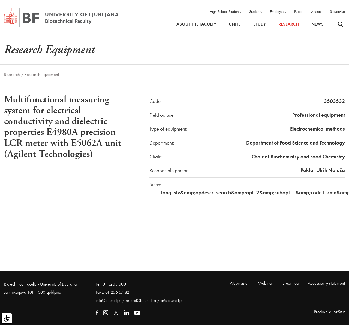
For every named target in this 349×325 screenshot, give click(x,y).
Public (298, 11)
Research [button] (288, 24)
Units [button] (235, 24)
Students (255, 11)
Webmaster (239, 283)
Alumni (316, 11)
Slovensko (337, 11)
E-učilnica (290, 283)
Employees (278, 11)
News (317, 24)
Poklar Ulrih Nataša (322, 170)
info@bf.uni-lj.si (108, 300)
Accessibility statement (326, 283)
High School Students (225, 11)
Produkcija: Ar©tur (329, 312)
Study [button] (259, 24)
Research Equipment (42, 74)
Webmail (265, 283)
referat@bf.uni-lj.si (141, 300)
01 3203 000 (114, 284)
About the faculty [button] (196, 24)
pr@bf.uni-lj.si (172, 300)
